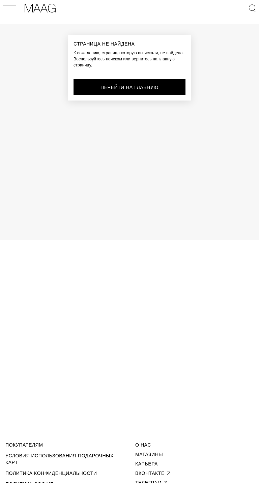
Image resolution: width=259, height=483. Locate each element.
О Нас (143, 445)
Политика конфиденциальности (51, 473)
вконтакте (153, 473)
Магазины (149, 454)
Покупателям (24, 445)
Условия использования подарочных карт (59, 459)
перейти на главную (129, 87)
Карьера (146, 463)
